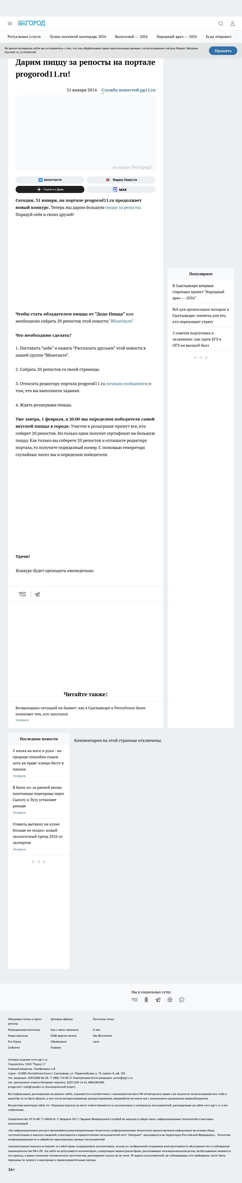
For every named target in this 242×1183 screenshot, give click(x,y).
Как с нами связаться (64, 1029)
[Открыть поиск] (220, 23)
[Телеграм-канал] (158, 999)
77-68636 (46, 1119)
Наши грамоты (18, 1035)
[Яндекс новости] (121, 180)
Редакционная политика (24, 1029)
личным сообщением (127, 383)
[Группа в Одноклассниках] (146, 999)
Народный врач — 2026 (177, 36)
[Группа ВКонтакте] (50, 180)
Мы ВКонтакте (102, 1035)
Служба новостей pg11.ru (129, 90)
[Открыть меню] (10, 23)
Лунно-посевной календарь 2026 (78, 36)
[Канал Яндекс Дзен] (50, 189)
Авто (96, 1041)
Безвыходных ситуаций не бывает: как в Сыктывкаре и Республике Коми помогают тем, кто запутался (86, 714)
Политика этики (103, 1019)
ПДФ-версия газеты (64, 1035)
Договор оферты (62, 1019)
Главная (56, 1047)
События (14, 1047)
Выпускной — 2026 (131, 36)
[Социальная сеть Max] (121, 189)
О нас (96, 1029)
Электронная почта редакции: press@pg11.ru (103, 1078)
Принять (223, 50)
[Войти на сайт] (232, 23)
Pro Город (14, 1041)
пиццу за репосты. (123, 207)
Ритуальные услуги (24, 36)
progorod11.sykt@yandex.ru (26, 1087)
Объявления (58, 1041)
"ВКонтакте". (121, 321)
